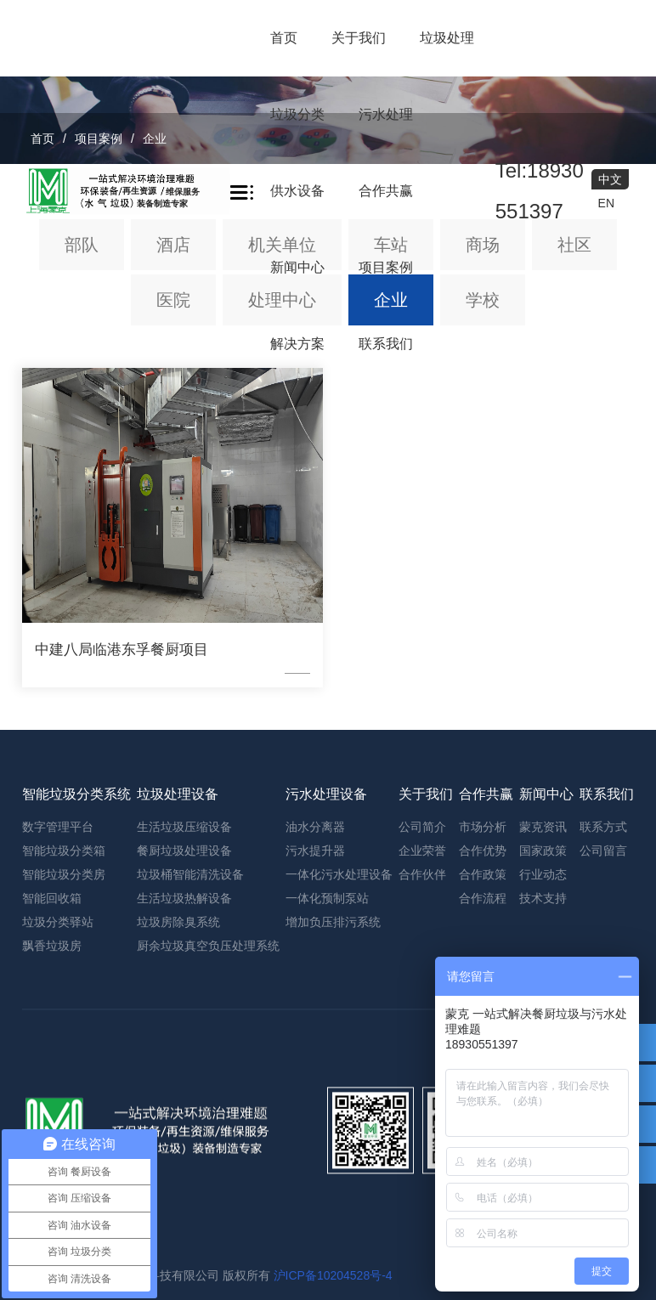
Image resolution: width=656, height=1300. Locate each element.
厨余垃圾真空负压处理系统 (208, 1223)
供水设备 (297, 191)
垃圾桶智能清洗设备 (190, 1152)
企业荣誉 (422, 1128)
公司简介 (422, 1104)
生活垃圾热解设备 (184, 1176)
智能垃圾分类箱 (63, 1128)
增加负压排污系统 (333, 1200)
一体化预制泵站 (327, 1176)
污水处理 (386, 114)
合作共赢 (386, 191)
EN (606, 203)
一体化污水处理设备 (339, 1152)
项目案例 (386, 267)
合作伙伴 (422, 1152)
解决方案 (297, 343)
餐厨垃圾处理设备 (184, 1128)
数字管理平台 (57, 1104)
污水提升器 (315, 1128)
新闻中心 (297, 267)
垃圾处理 (447, 38)
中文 (610, 179)
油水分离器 (315, 1104)
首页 (283, 38)
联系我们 (386, 343)
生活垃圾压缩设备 (184, 1104)
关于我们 (358, 38)
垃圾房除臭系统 (178, 1200)
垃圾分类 (297, 114)
